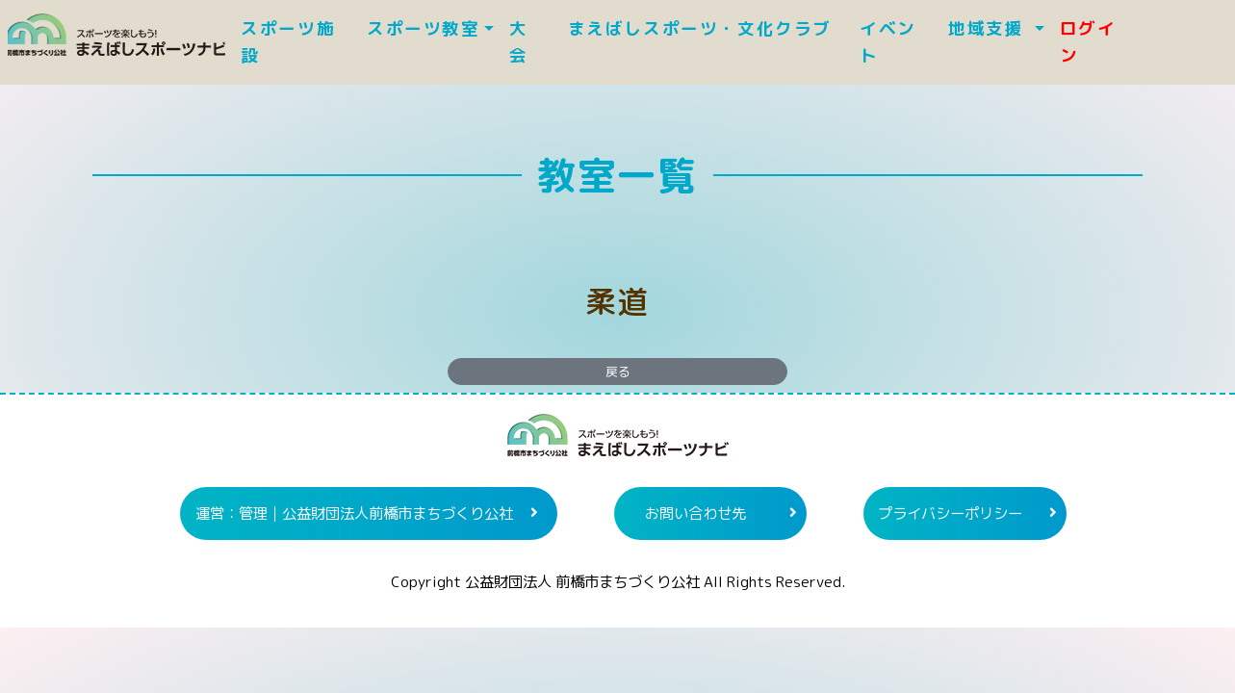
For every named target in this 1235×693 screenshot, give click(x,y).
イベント (888, 41)
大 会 (518, 41)
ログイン (1088, 41)
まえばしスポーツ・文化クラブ (709, 28)
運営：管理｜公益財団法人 (354, 513)
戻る (617, 371)
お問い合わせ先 (695, 513)
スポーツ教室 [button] (423, 28)
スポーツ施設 (288, 41)
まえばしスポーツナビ (618, 443)
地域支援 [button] (989, 28)
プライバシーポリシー (950, 513)
